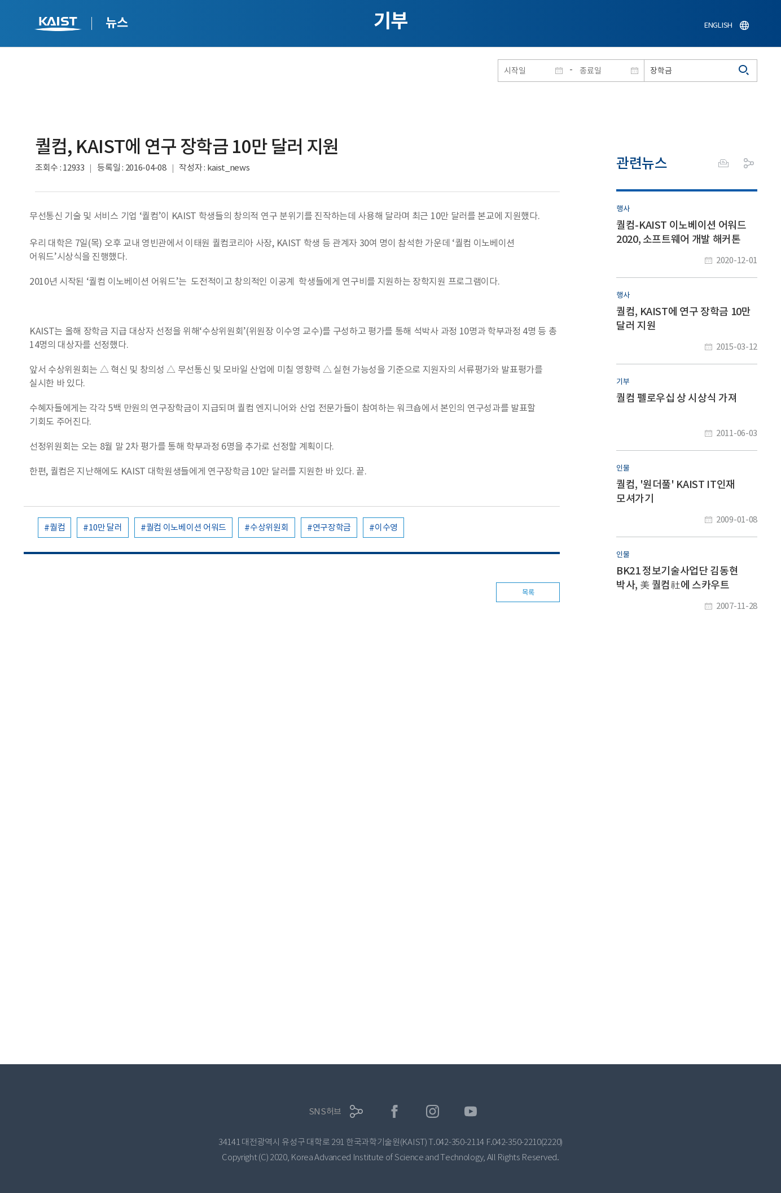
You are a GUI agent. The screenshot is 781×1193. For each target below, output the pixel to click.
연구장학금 (332, 527)
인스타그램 (432, 1111)
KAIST (59, 25)
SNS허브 (325, 1111)
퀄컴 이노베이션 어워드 (186, 527)
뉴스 (117, 23)
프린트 (723, 163)
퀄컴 (57, 527)
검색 (744, 70)
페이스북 (394, 1111)
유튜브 (470, 1111)
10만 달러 (105, 527)
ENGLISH (718, 25)
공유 (748, 163)
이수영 (386, 527)
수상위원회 (269, 527)
